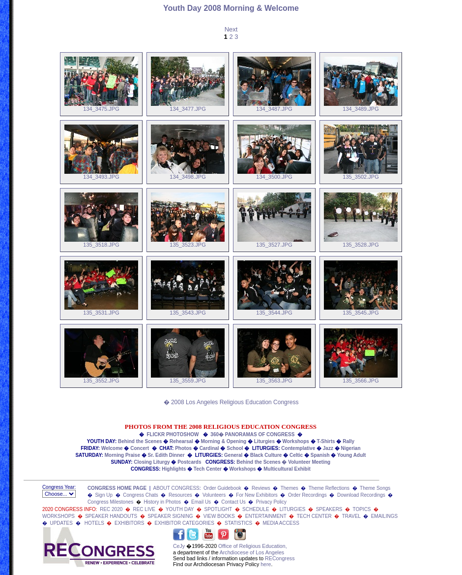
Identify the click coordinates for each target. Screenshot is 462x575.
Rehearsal (181, 441)
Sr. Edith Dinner (166, 455)
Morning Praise (122, 455)
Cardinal (209, 448)
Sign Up (104, 495)
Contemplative (298, 448)
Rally (348, 441)
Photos (183, 448)
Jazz (328, 448)
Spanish (320, 455)
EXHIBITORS (129, 523)
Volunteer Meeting (309, 462)
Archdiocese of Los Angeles (252, 552)
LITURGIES (293, 509)
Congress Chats (140, 495)
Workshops (296, 441)
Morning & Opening (223, 441)
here (265, 564)
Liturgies (264, 441)
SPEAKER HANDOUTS (111, 516)
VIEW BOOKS (219, 516)
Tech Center (208, 469)
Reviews (261, 488)
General (233, 455)
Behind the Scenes (140, 441)
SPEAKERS (329, 509)
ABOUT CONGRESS (176, 488)
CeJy (179, 546)
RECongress (279, 558)
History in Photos (162, 502)
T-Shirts (326, 441)
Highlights (174, 469)
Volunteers (214, 495)
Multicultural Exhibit (287, 469)
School (235, 448)
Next (231, 29)
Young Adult (351, 455)
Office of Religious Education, (252, 546)
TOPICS (361, 509)
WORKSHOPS (58, 516)
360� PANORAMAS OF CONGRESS (252, 434)
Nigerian (351, 448)
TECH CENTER (314, 516)
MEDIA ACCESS (280, 523)
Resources (180, 495)
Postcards (189, 462)
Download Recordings (361, 495)
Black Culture (266, 455)
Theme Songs (375, 488)
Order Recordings (307, 495)
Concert (139, 448)
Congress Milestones (110, 502)
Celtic (296, 455)
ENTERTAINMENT (266, 516)
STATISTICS (238, 523)
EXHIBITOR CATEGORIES (184, 523)
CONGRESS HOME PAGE (116, 488)
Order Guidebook (222, 488)
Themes (289, 488)
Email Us (201, 502)
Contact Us (233, 502)
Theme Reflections (329, 488)
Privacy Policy (271, 502)
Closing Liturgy (152, 462)
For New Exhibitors (256, 495)
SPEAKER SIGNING (170, 516)
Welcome (112, 448)
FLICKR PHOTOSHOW (173, 434)
